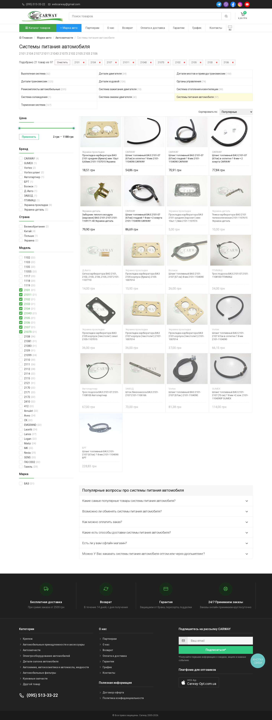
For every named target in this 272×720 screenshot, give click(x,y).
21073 (161, 62)
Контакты (215, 28)
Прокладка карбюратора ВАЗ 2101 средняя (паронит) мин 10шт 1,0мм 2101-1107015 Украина (186, 217)
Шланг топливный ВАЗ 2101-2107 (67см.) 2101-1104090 (185, 394)
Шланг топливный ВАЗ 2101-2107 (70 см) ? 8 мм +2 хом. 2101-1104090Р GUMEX (230, 395)
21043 (143, 62)
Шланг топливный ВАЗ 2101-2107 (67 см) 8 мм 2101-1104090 (186, 275)
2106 (226, 62)
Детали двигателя (113, 73)
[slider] (19, 128)
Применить (29, 136)
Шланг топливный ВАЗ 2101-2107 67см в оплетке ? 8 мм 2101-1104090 (228, 336)
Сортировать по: (208, 111)
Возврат (127, 28)
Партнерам (92, 28)
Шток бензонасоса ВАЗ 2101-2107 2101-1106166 (141, 394)
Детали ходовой (112, 81)
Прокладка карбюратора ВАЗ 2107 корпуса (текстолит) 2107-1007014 (143, 336)
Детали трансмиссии (37, 81)
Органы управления (191, 81)
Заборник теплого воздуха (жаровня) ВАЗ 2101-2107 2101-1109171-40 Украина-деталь (99, 217)
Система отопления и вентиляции (200, 89)
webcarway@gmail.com (66, 4)
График (196, 28)
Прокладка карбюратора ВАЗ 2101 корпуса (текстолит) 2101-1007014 (186, 336)
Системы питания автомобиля (198, 97)
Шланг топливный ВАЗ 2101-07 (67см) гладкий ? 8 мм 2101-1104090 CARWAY (186, 158)
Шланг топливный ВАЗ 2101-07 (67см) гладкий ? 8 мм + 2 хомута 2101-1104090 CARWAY (143, 217)
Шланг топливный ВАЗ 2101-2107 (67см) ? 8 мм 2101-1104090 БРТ (100, 454)
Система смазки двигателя (118, 97)
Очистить (62, 62)
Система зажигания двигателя (120, 89)
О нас (110, 28)
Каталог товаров (37, 28)
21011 (126, 62)
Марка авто (69, 28)
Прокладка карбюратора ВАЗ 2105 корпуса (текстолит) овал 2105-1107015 (100, 336)
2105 (193, 62)
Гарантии (178, 28)
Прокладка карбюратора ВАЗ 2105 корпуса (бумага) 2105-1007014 (142, 276)
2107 (109, 62)
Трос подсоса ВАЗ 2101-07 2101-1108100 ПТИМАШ (230, 275)
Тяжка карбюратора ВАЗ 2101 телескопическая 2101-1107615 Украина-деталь (229, 217)
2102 (177, 62)
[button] (199, 682)
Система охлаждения (36, 97)
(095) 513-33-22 (35, 4)
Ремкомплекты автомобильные (43, 89)
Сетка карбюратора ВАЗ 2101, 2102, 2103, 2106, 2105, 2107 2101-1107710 (100, 276)
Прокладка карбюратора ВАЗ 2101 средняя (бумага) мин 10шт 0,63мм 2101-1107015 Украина (100, 158)
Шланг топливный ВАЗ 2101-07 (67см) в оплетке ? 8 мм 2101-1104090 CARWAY (142, 158)
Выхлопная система (35, 73)
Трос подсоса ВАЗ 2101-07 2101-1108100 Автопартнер (100, 394)
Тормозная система (36, 104)
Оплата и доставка (153, 28)
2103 (210, 62)
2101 (77, 62)
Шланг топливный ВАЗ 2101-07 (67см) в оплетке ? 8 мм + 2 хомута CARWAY (229, 158)
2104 (93, 62)
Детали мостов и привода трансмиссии (204, 73)
